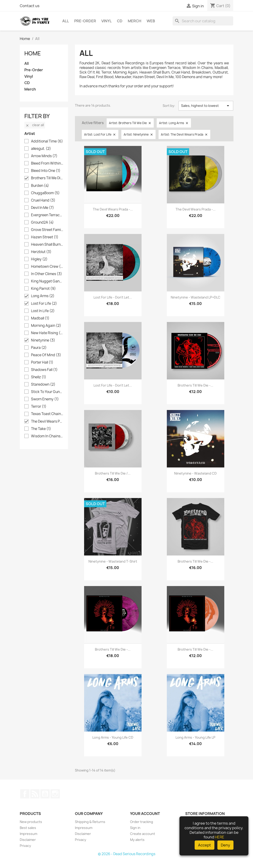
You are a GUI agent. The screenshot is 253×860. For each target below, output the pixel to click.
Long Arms (42, 296)
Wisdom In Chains (47, 436)
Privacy (25, 845)
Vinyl (106, 20)
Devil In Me (42, 207)
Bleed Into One (45, 170)
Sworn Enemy (45, 399)
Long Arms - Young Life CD (112, 737)
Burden (40, 185)
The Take (41, 429)
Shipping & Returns (90, 822)
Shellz (38, 377)
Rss (35, 793)
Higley (39, 259)
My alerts (137, 839)
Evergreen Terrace (47, 215)
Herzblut (41, 252)
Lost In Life (43, 311)
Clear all (35, 125)
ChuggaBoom (45, 193)
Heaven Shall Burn (47, 244)
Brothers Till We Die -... (195, 385)
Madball (40, 318)
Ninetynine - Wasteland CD (195, 473)
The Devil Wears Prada (47, 421)
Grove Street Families (47, 230)
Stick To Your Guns (47, 392)
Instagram (55, 793)
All (65, 20)
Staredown (43, 384)
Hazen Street (44, 237)
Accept (204, 845)
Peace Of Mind (46, 355)
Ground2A (42, 222)
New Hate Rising (47, 333)
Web (151, 20)
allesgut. (41, 148)
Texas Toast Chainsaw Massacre (47, 414)
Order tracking (141, 822)
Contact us (30, 5)
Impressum (28, 834)
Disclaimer (28, 839)
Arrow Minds (44, 156)
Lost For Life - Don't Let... (113, 297)
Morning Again (46, 325)
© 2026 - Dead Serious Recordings (126, 853)
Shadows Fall (44, 369)
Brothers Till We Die (47, 178)
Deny (225, 845)
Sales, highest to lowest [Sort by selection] (206, 105)
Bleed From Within (47, 163)
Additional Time (47, 141)
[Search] (203, 21)
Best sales (28, 828)
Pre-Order (85, 20)
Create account (142, 834)
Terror (38, 406)
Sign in (135, 828)
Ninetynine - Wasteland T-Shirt (112, 561)
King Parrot (43, 288)
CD (119, 20)
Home (32, 53)
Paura (39, 347)
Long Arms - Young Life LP (195, 737)
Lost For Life (44, 303)
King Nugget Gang (47, 281)
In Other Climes (46, 274)
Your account (145, 813)
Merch (134, 20)
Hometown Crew (47, 266)
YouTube (45, 793)
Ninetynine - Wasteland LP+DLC (195, 297)
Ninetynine (43, 340)
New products (31, 822)
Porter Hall (42, 362)
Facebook (24, 793)
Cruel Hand (43, 200)
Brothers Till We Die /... (113, 473)
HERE (219, 837)
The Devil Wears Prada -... (113, 209)
